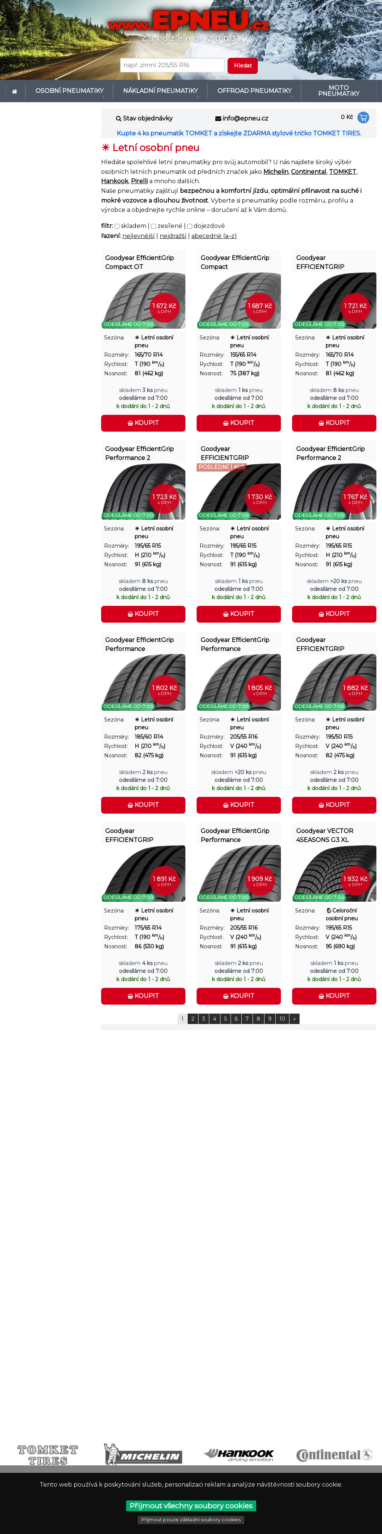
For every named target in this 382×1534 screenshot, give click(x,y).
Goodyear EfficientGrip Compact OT (139, 257)
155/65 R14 (243, 348)
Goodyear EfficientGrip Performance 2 (139, 448)
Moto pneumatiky (338, 88)
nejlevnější (138, 230)
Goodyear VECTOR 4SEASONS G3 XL (324, 830)
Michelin (275, 166)
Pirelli (139, 175)
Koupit (143, 417)
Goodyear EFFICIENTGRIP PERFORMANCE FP (325, 640)
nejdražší (173, 230)
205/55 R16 (243, 730)
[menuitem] (15, 88)
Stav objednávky (148, 112)
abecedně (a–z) (214, 230)
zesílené (166, 220)
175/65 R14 (148, 921)
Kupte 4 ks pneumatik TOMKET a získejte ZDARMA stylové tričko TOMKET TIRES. (239, 127)
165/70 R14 (149, 348)
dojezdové (206, 220)
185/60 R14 (149, 730)
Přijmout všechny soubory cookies (191, 1505)
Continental (308, 166)
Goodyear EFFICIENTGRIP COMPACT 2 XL (129, 831)
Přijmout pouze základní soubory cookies (191, 1519)
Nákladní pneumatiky (154, 88)
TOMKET (342, 166)
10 (282, 1012)
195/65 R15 (148, 539)
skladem (130, 220)
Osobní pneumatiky (66, 88)
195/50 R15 (339, 730)
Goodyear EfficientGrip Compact (235, 257)
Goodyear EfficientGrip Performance (139, 639)
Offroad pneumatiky (249, 88)
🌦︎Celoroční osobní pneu (342, 908)
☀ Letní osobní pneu (154, 335)
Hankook (114, 175)
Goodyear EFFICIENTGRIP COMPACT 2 (320, 258)
